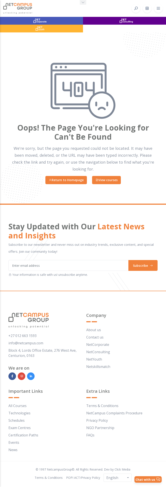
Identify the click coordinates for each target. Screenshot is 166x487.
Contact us (95, 337)
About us (93, 329)
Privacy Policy (97, 420)
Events (13, 442)
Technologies (19, 413)
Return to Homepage (66, 180)
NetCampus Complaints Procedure (114, 413)
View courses (106, 180)
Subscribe (143, 265)
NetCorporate (97, 344)
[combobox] (118, 478)
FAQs (90, 435)
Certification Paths (23, 435)
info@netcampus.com (25, 343)
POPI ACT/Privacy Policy (83, 478)
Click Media (122, 469)
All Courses (17, 405)
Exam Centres (19, 427)
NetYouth (94, 359)
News (13, 449)
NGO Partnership (100, 427)
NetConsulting (98, 352)
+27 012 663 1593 (22, 335)
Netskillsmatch (98, 366)
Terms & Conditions (102, 405)
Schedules (16, 420)
